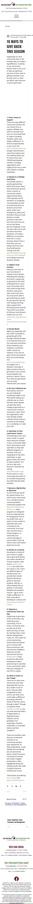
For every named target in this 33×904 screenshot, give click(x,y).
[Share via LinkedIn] (16, 786)
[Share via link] (20, 786)
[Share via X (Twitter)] (12, 786)
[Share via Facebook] (7, 786)
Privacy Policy (14, 889)
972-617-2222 (11, 850)
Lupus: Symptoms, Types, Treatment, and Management (16, 821)
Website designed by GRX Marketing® (20, 891)
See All (24, 799)
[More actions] (25, 36)
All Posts (7, 26)
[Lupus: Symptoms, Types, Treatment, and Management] (18, 809)
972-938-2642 (11, 866)
